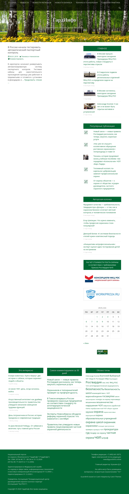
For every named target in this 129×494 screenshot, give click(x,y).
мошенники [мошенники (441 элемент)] (91, 402)
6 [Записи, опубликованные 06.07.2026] (86, 321)
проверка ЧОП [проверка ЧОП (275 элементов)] (98, 430)
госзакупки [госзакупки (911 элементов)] (108, 396)
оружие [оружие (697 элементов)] (89, 411)
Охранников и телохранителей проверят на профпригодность (62, 391)
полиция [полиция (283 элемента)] (101, 426)
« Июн (86, 343)
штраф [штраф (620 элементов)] (105, 437)
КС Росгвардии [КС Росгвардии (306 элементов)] (99, 379)
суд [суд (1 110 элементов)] (87, 432)
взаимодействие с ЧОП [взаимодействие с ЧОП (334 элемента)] (101, 393)
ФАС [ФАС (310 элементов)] (107, 383)
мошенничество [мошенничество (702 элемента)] (104, 402)
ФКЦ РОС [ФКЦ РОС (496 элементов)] (114, 382)
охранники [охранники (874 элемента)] (92, 425)
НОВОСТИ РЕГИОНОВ (42, 2)
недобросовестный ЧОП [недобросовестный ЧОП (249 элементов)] (99, 408)
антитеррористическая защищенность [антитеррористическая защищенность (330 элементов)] (104, 386)
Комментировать (17, 59)
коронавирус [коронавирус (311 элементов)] (115, 399)
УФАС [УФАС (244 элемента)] (104, 383)
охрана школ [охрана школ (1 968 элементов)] (94, 422)
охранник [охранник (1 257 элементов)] (110, 422)
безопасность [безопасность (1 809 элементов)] (95, 389)
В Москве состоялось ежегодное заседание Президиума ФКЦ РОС (106, 93)
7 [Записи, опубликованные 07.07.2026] (91, 321)
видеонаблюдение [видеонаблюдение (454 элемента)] (94, 396)
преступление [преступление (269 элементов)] (109, 426)
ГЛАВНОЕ (12, 2)
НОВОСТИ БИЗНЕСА (63, 2)
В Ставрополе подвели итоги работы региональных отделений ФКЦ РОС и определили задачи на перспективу (101, 77)
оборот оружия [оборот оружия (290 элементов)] (112, 408)
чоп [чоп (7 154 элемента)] (97, 437)
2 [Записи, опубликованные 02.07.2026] (102, 317)
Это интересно (26, 370)
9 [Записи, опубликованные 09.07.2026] (102, 321)
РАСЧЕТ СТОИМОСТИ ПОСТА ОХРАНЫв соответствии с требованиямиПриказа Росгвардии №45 (102, 265)
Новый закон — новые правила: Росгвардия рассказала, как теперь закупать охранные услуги (64, 382)
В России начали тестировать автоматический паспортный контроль (24, 50)
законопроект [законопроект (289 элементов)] (90, 399)
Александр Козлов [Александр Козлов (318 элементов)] (92, 376)
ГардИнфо (64, 20)
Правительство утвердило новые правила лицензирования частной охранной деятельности (64, 427)
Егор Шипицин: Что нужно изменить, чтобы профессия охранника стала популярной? (99, 223)
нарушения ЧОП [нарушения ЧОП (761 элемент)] (94, 405)
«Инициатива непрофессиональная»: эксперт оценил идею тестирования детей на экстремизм (101, 247)
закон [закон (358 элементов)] (117, 396)
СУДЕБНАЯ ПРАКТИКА (111, 2)
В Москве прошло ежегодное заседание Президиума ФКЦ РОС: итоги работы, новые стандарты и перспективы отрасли (100, 59)
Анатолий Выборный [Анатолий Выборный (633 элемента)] (110, 375)
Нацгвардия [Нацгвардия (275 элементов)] (113, 379)
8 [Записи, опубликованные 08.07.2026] (97, 321)
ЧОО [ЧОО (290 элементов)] (87, 386)
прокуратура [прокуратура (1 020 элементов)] (111, 429)
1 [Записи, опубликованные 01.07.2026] (97, 317)
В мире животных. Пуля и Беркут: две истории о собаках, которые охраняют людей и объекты (24, 378)
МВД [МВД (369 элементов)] (107, 379)
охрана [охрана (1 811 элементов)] (98, 411)
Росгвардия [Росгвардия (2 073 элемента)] (94, 382)
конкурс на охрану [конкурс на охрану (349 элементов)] (103, 399)
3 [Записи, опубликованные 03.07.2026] (107, 317)
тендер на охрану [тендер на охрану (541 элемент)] (98, 433)
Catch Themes (115, 477)
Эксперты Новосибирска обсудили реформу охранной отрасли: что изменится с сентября (64, 416)
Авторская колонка (102, 199)
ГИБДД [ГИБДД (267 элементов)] (91, 379)
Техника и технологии (30, 56)
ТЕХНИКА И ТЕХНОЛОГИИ (87, 2)
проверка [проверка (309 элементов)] (89, 430)
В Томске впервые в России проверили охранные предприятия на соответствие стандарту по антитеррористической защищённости (64, 403)
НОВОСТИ (24, 2)
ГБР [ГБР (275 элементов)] (87, 379)
